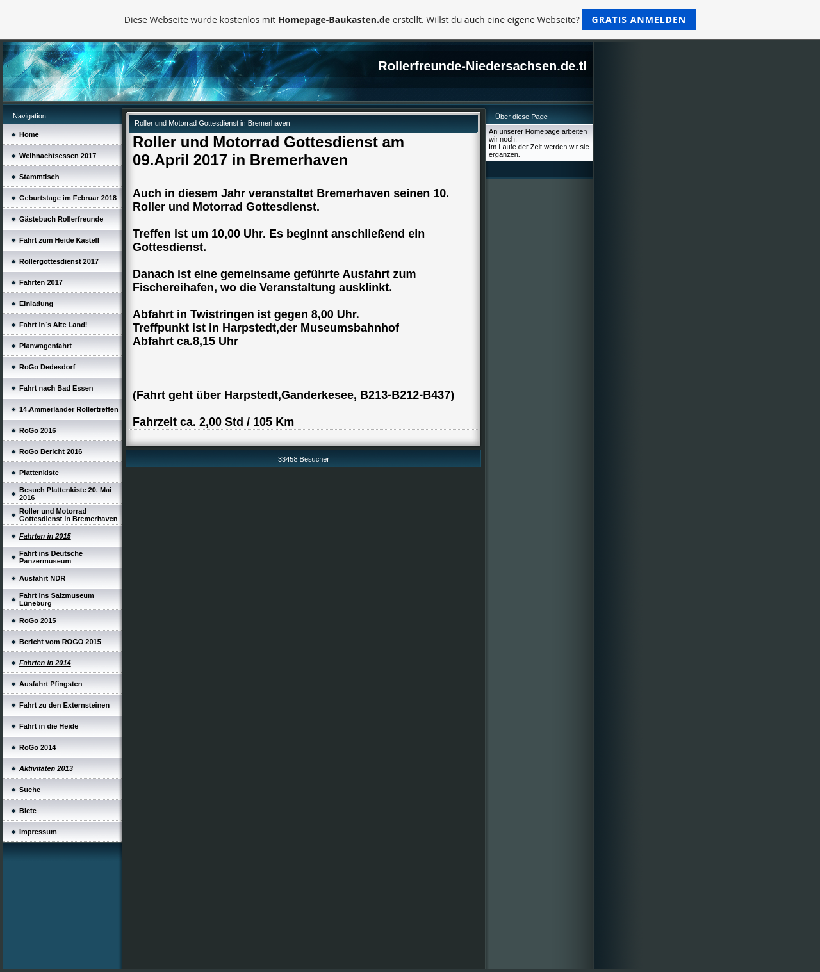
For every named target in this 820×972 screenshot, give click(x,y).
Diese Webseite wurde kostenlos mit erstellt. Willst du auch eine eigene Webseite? (410, 19)
